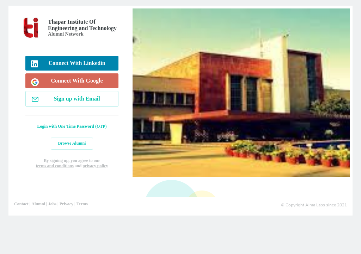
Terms (82, 203)
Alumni (38, 203)
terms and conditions (54, 165)
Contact (21, 203)
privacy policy (95, 165)
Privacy (66, 203)
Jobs (52, 203)
